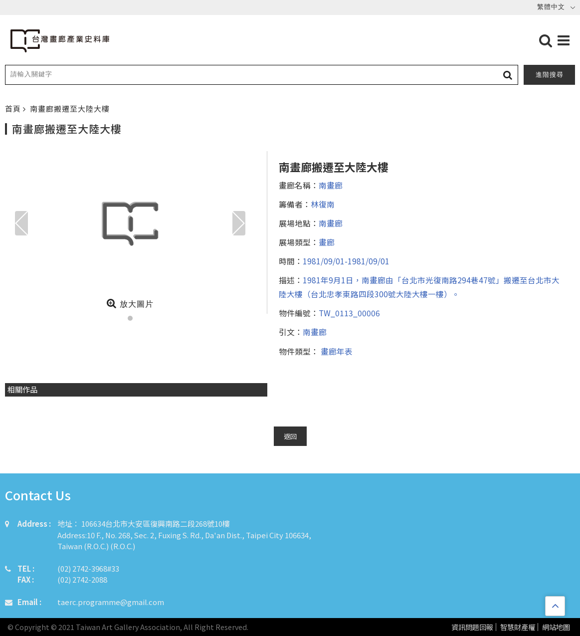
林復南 (323, 204)
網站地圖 (556, 627)
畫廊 (327, 241)
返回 (290, 436)
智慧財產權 (517, 627)
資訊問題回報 (472, 627)
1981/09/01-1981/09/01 (346, 260)
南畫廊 (331, 185)
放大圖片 (130, 303)
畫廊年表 (336, 351)
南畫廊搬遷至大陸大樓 (70, 108)
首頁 (14, 108)
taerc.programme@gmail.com (110, 602)
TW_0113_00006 (349, 312)
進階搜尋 (550, 74)
